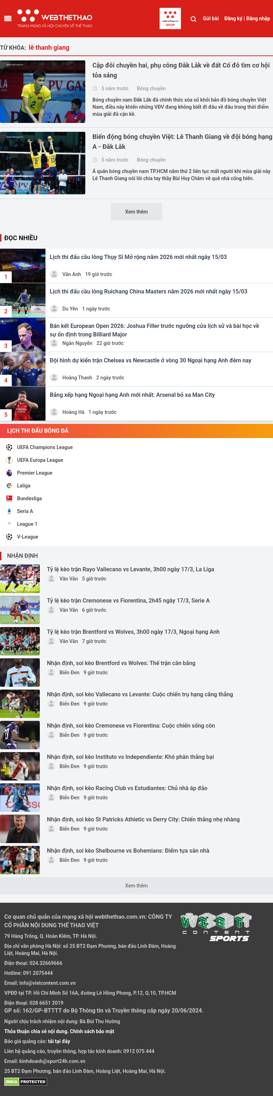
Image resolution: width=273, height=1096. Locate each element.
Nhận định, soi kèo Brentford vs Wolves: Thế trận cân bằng (121, 663)
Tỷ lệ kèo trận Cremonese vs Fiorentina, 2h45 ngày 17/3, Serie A (128, 600)
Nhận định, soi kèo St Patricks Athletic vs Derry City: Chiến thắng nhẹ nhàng (143, 819)
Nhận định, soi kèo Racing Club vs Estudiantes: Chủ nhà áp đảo (127, 788)
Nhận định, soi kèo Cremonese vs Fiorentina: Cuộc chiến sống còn (131, 725)
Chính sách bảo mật (92, 1031)
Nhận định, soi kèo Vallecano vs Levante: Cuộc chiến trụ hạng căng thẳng (140, 694)
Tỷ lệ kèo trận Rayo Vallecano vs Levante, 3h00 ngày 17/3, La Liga (130, 569)
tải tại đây (58, 1041)
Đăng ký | (234, 18)
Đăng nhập (258, 18)
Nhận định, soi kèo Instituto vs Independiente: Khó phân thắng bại (130, 757)
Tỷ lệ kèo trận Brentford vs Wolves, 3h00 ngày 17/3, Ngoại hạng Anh (133, 631)
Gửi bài (211, 18)
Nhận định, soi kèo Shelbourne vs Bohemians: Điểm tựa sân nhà (128, 850)
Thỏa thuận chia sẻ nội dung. (37, 1031)
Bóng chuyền (151, 88)
